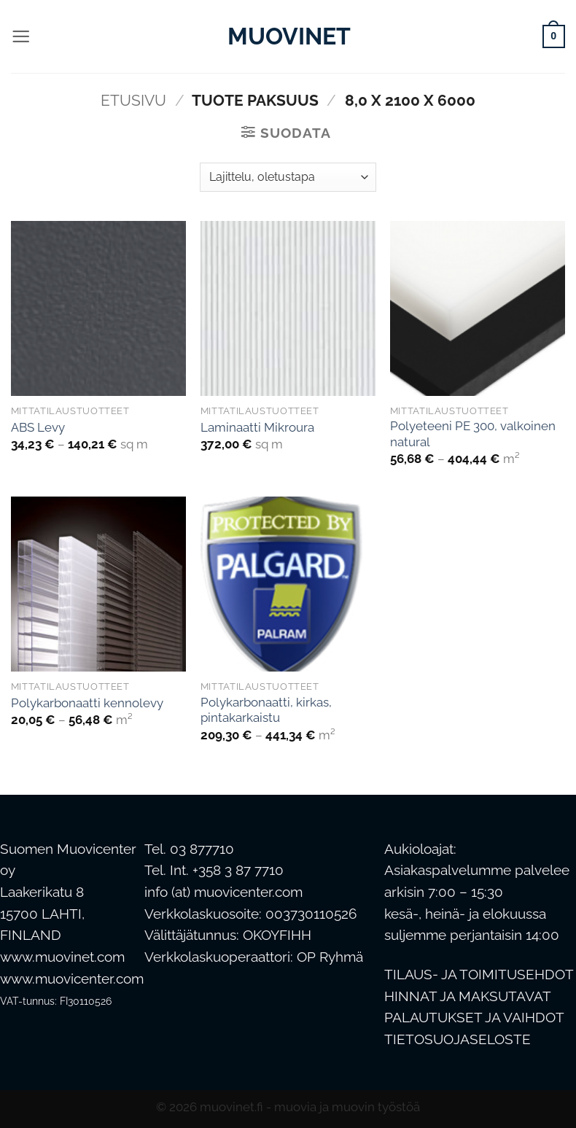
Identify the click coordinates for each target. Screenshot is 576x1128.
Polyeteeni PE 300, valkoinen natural (473, 434)
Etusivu (133, 100)
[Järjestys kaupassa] (287, 177)
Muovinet (288, 36)
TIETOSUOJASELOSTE (457, 1039)
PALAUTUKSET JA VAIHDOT (474, 1017)
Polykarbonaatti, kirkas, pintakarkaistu (266, 710)
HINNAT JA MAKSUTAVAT (467, 996)
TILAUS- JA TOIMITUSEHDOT (479, 974)
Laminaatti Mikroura (257, 427)
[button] (21, 36)
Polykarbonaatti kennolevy (87, 703)
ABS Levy (38, 427)
